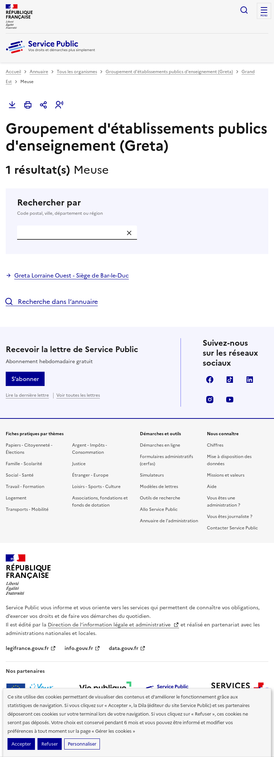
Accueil (13, 71)
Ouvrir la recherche (244, 10)
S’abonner (25, 379)
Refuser (49, 744)
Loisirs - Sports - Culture (96, 486)
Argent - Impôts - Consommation (89, 449)
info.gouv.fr (82, 648)
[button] (59, 104)
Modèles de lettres (159, 486)
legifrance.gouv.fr (31, 648)
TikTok (230, 379)
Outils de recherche (160, 498)
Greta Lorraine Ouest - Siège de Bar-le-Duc (71, 275)
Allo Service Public (159, 509)
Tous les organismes (77, 71)
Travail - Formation (25, 486)
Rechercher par (137, 207)
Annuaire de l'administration (169, 521)
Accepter (21, 744)
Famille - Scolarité (24, 464)
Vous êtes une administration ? (223, 501)
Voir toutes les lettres (78, 395)
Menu (264, 15)
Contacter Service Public (232, 528)
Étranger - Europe (90, 475)
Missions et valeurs (225, 475)
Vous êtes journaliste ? (229, 516)
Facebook (210, 379)
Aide (212, 486)
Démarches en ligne (160, 445)
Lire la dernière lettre (27, 395)
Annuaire (39, 71)
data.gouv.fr (127, 648)
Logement (16, 498)
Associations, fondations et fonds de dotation (100, 501)
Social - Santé (20, 475)
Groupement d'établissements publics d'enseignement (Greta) (169, 71)
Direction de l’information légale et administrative (113, 625)
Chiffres (215, 445)
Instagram (210, 399)
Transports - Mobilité (27, 509)
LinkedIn (250, 379)
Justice (79, 464)
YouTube (230, 399)
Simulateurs (152, 475)
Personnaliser (82, 744)
